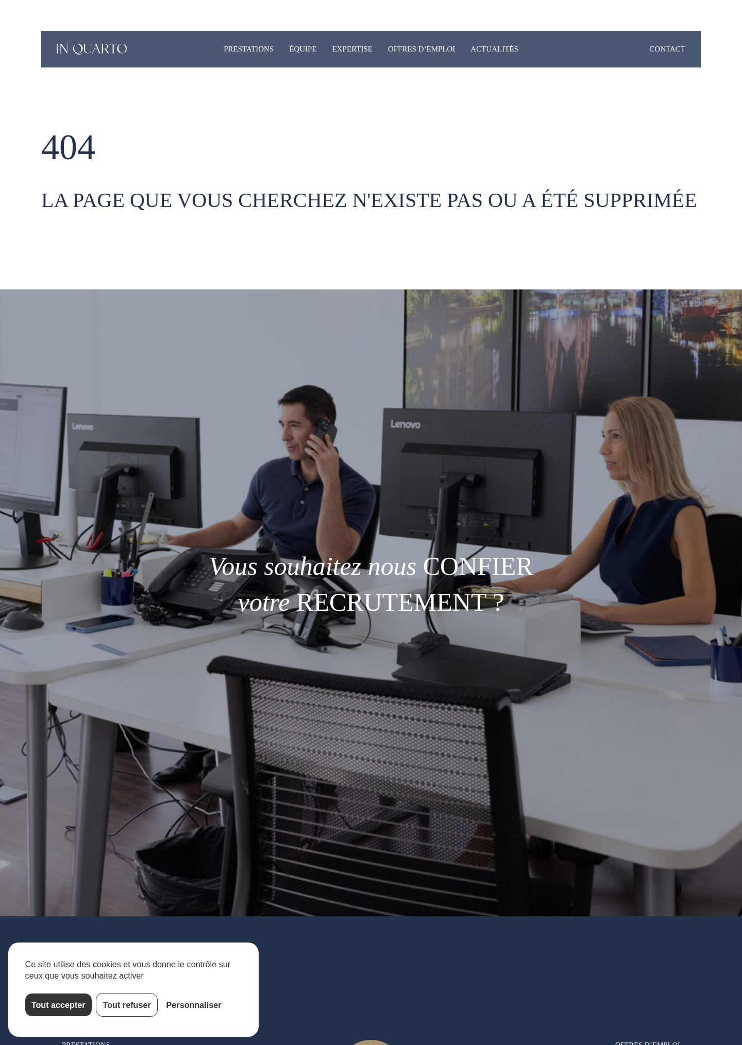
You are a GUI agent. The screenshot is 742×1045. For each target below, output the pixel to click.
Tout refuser (127, 1004)
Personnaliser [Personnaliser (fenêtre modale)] (194, 1004)
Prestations (249, 49)
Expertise (352, 49)
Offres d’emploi (421, 49)
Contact (667, 49)
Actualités (494, 49)
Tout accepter (58, 1004)
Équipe (302, 49)
